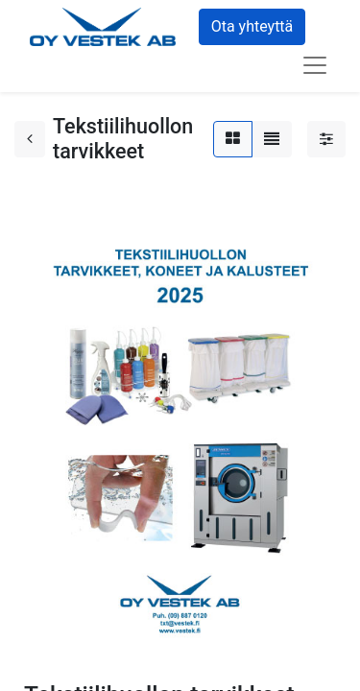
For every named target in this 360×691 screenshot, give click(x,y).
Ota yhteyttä (252, 26)
